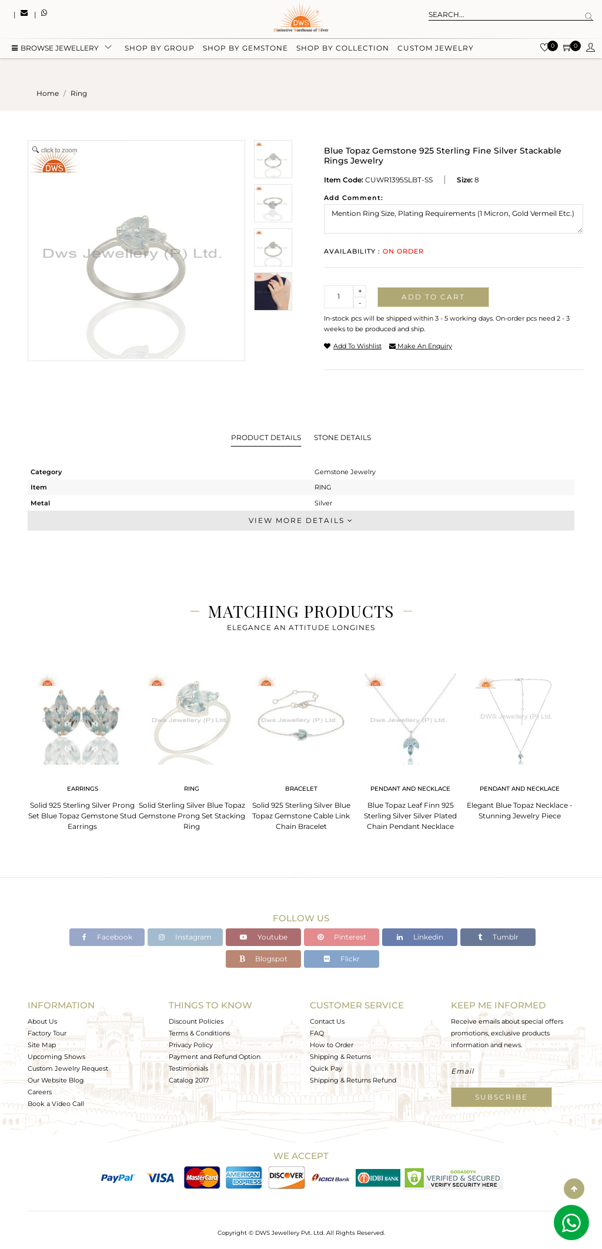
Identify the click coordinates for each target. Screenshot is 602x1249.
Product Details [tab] (266, 437)
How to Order (331, 1045)
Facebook (107, 936)
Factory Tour (47, 1033)
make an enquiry (420, 346)
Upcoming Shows (56, 1057)
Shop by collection (342, 48)
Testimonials (188, 1068)
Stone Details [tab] (342, 437)
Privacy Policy (191, 1045)
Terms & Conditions (199, 1033)
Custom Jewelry (435, 48)
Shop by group (160, 48)
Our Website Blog (56, 1080)
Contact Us (327, 1021)
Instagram (185, 936)
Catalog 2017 (189, 1080)
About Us (42, 1021)
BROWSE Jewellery (55, 48)
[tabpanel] (82, 748)
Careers (40, 1092)
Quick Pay (326, 1068)
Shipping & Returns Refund (353, 1080)
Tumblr (498, 936)
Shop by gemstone (245, 48)
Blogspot (263, 958)
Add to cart (433, 296)
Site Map (42, 1045)
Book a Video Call (56, 1104)
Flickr (342, 958)
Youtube (263, 936)
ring (79, 93)
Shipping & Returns (340, 1057)
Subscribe (501, 1097)
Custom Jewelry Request (68, 1068)
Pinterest (341, 936)
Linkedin (420, 936)
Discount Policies (196, 1021)
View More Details (301, 520)
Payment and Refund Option (214, 1057)
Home (47, 93)
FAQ (317, 1033)
